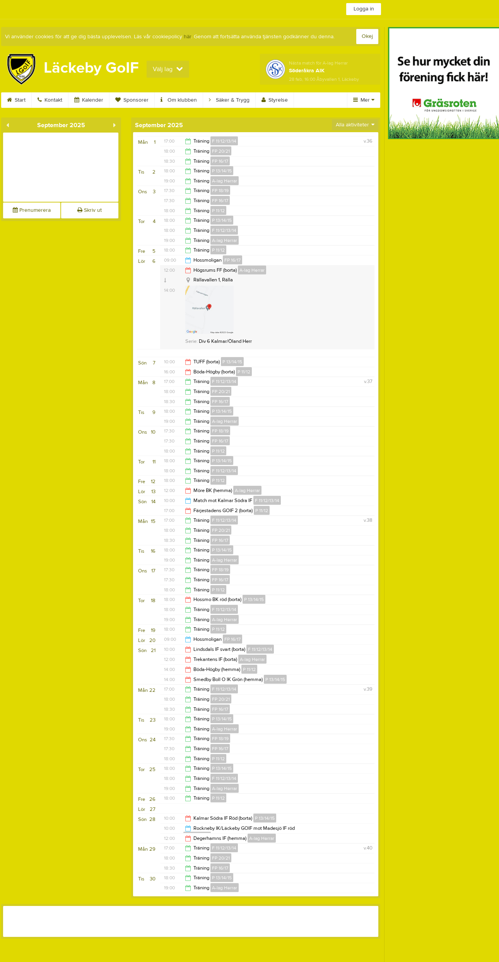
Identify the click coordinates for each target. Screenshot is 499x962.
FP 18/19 (220, 190)
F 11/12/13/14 (224, 141)
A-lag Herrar (224, 181)
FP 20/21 (221, 151)
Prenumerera (32, 210)
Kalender (88, 100)
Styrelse (274, 100)
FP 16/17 (220, 161)
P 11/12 (218, 211)
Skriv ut (89, 210)
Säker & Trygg (229, 100)
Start (16, 100)
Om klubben (179, 100)
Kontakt (50, 100)
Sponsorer (132, 100)
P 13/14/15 (222, 171)
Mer (363, 100)
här (187, 36)
